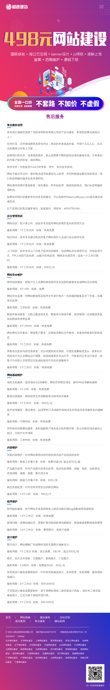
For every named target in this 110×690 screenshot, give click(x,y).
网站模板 (25, 617)
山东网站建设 (65, 644)
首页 (8, 617)
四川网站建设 (56, 649)
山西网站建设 (12, 649)
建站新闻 (60, 621)
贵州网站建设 (41, 657)
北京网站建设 (12, 640)
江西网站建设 (33, 653)
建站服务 (45, 617)
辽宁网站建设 (20, 644)
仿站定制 (65, 617)
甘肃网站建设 (41, 649)
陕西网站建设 (26, 649)
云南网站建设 (56, 657)
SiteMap (21, 636)
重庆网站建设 (56, 640)
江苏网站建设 (80, 644)
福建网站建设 (78, 653)
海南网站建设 (71, 657)
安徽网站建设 (48, 653)
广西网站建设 (26, 657)
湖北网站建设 (18, 653)
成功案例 (20, 621)
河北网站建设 (35, 644)
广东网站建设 (12, 657)
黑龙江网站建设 (72, 640)
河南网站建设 (50, 644)
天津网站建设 (26, 640)
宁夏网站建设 (20, 662)
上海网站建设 (41, 640)
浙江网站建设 (63, 653)
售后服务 (40, 621)
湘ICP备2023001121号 (46, 632)
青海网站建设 (71, 649)
